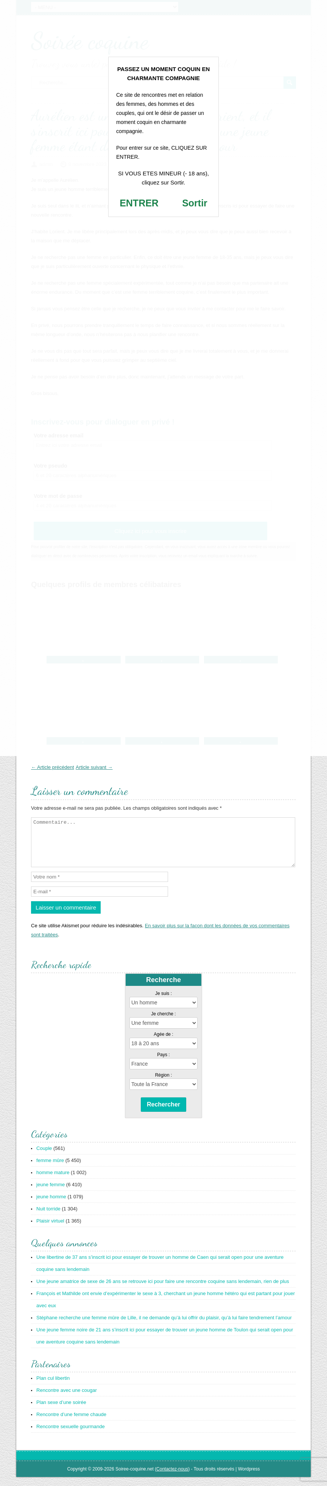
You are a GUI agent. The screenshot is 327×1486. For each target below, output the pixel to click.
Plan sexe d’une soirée (61, 1411)
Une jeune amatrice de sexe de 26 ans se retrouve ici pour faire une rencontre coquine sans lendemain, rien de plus (162, 1290)
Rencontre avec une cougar (66, 1399)
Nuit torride (48, 1218)
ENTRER (139, 203)
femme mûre (50, 1169)
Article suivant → (94, 767)
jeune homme (51, 1206)
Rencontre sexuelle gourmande (70, 1435)
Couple (44, 1157)
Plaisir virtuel (50, 1230)
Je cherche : (163, 1023)
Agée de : (163, 1043)
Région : (163, 1084)
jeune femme (50, 1193)
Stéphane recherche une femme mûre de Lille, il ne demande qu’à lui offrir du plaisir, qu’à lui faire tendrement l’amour (164, 1326)
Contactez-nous (172, 1478)
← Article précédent (52, 767)
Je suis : (163, 1002)
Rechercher (163, 1113)
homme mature (52, 1181)
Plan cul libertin (53, 1387)
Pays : (163, 1063)
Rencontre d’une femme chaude (71, 1423)
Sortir (194, 203)
